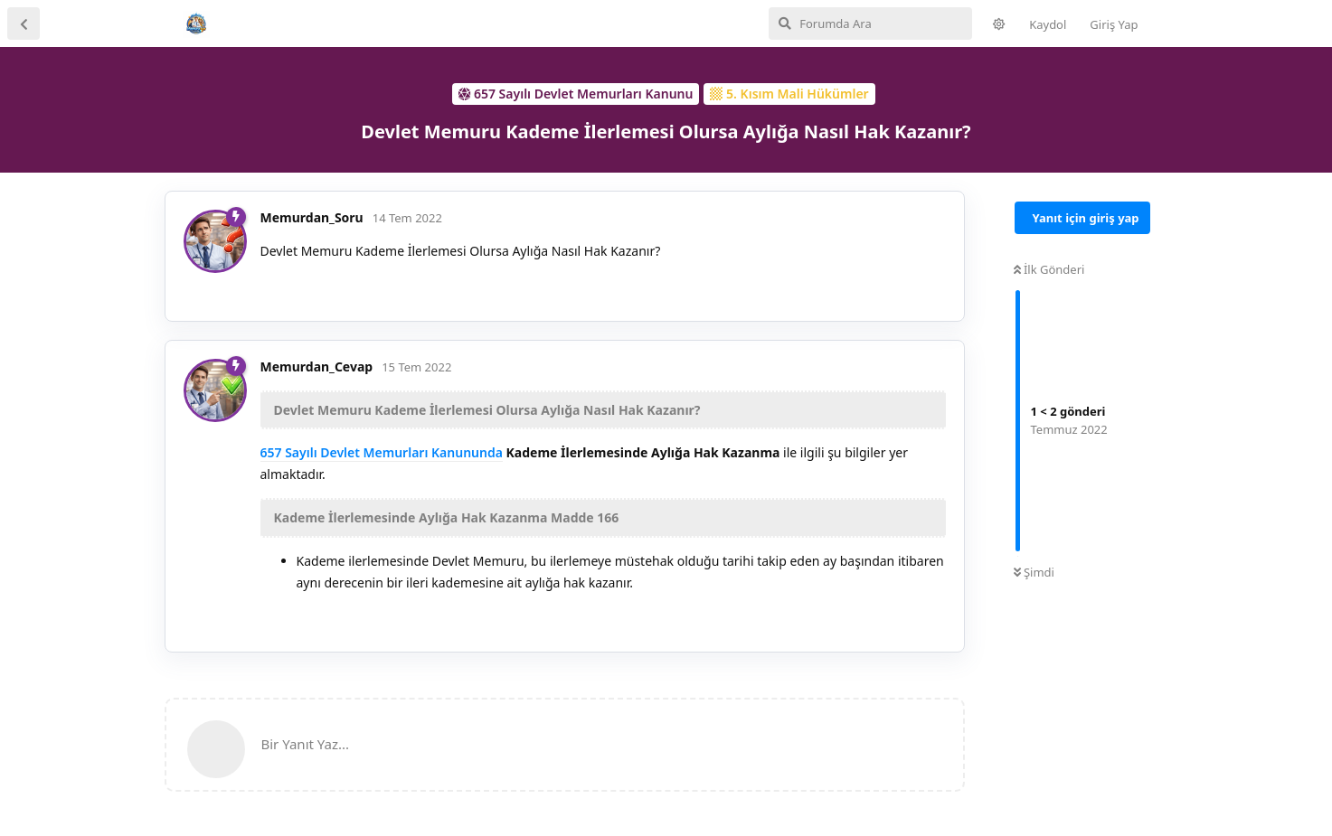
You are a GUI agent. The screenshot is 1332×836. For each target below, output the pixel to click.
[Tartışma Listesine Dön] (23, 23)
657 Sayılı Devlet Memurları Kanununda (381, 452)
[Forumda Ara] (870, 23)
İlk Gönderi (1049, 269)
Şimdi (1034, 572)
